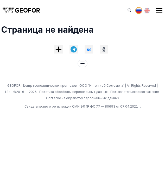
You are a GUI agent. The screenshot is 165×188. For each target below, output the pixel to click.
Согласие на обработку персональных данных (82, 98)
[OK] (104, 49)
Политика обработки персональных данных (74, 92)
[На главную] (21, 10)
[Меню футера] (82, 63)
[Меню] (159, 10)
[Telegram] (73, 49)
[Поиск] (130, 10)
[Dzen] (58, 49)
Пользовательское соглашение (135, 92)
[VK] (89, 49)
